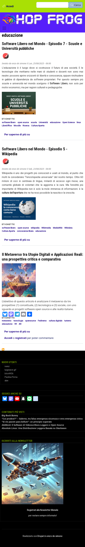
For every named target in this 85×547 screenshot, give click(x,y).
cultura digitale (55, 321)
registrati (20, 338)
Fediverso (42, 321)
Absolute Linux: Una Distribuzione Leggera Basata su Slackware (34, 428)
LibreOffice (7, 125)
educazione (55, 122)
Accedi (10, 6)
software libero (9, 122)
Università (43, 122)
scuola (34, 122)
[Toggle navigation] (4, 28)
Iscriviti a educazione (3, 349)
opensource (30, 321)
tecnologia (18, 321)
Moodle (17, 125)
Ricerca (26, 125)
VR (15, 324)
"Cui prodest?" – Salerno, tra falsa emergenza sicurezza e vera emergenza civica (42, 419)
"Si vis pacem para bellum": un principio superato (27, 422)
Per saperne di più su (17, 134)
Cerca (77, 5)
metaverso (6, 321)
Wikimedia (46, 228)
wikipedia (35, 228)
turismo (67, 321)
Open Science (68, 122)
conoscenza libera (25, 231)
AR (20, 324)
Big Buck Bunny (10, 415)
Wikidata (68, 228)
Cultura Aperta (37, 125)
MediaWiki (57, 228)
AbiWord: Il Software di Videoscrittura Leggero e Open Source (33, 425)
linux (79, 122)
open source (23, 122)
